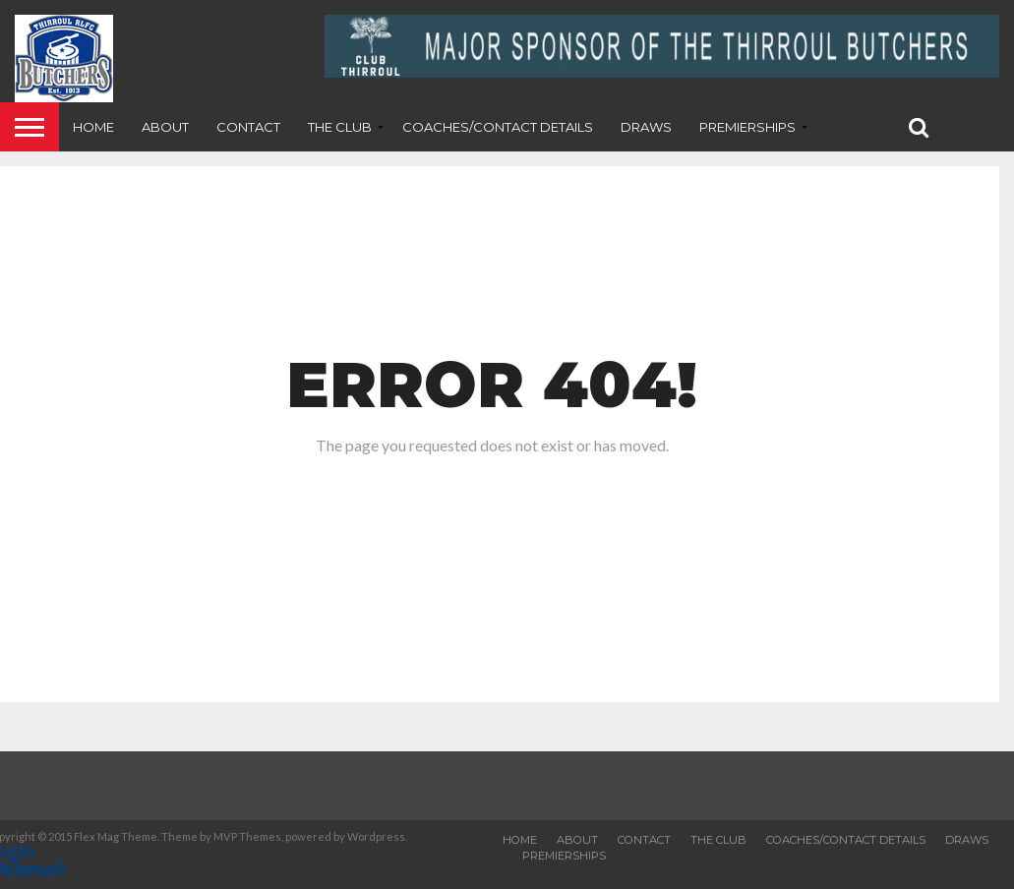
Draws (646, 127)
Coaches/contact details (497, 127)
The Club (340, 127)
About (165, 127)
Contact (248, 127)
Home (93, 127)
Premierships (747, 127)
